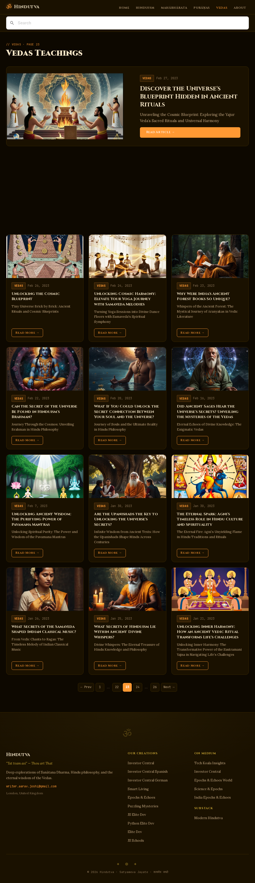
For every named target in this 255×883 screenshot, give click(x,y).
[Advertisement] (127, 190)
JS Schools (136, 840)
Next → (169, 687)
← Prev (86, 687)
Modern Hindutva (208, 818)
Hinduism (145, 7)
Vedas (221, 7)
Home (124, 7)
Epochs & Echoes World (213, 780)
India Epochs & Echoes (212, 797)
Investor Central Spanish (148, 771)
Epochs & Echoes (141, 797)
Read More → (27, 333)
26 (155, 687)
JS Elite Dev (137, 814)
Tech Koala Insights (210, 763)
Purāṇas (201, 7)
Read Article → (160, 132)
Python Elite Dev (141, 823)
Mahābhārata (174, 7)
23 (127, 687)
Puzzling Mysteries (143, 806)
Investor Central (141, 763)
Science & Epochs (208, 789)
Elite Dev (135, 832)
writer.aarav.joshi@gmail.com (31, 786)
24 (137, 687)
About (240, 7)
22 (117, 687)
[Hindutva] (22, 7)
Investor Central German (148, 780)
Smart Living (138, 789)
